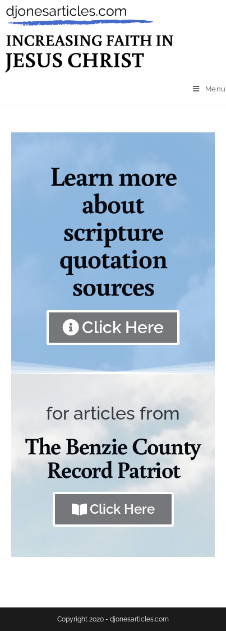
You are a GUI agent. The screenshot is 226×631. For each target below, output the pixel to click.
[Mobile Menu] (209, 89)
